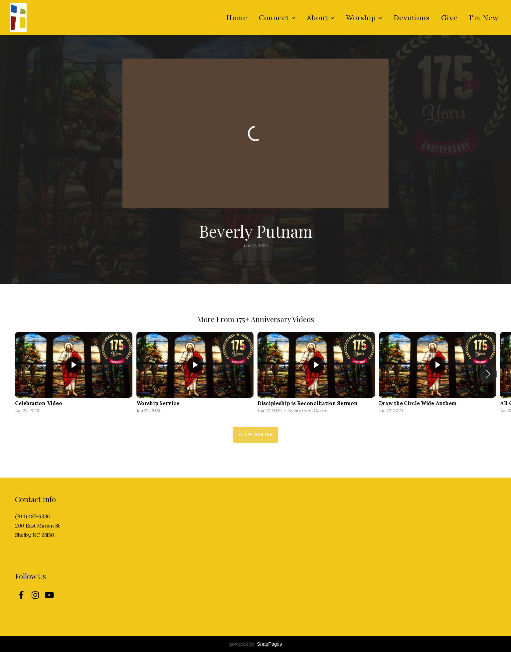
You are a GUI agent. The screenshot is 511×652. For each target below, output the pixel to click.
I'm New (484, 17)
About (320, 17)
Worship (364, 17)
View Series (255, 434)
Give (449, 17)
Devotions (412, 17)
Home (236, 17)
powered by (255, 644)
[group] (73, 374)
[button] (488, 374)
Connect (277, 17)
